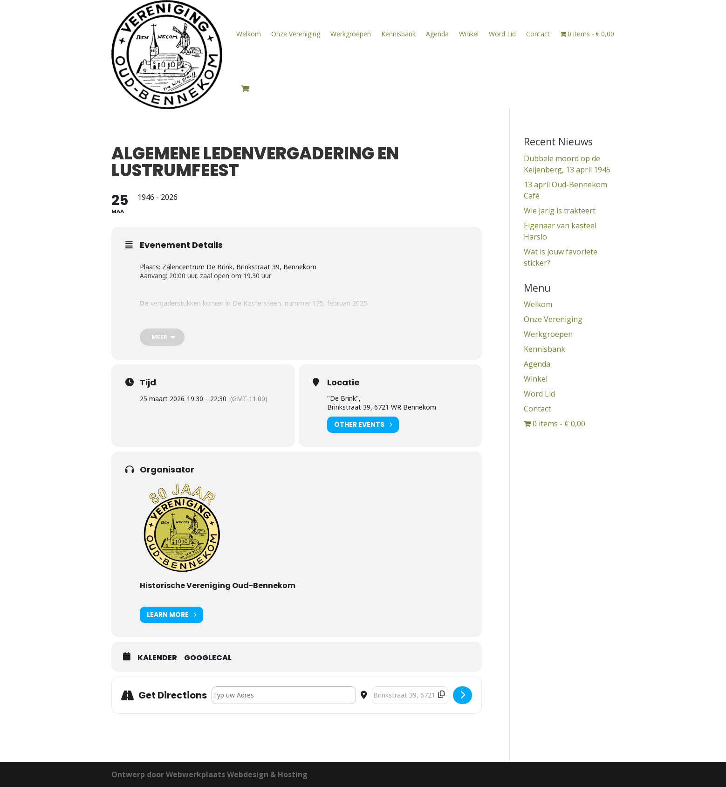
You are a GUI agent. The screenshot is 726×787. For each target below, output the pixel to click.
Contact (538, 33)
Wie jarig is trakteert (560, 210)
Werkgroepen (350, 33)
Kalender (157, 658)
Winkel (469, 33)
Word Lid (502, 33)
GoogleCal (208, 658)
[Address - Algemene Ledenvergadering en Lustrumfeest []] (284, 695)
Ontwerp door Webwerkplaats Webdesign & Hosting (209, 774)
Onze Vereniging (295, 33)
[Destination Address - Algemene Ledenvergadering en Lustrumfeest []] (410, 695)
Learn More (171, 615)
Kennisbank (398, 33)
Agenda (437, 33)
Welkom (248, 33)
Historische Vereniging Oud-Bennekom (217, 585)
